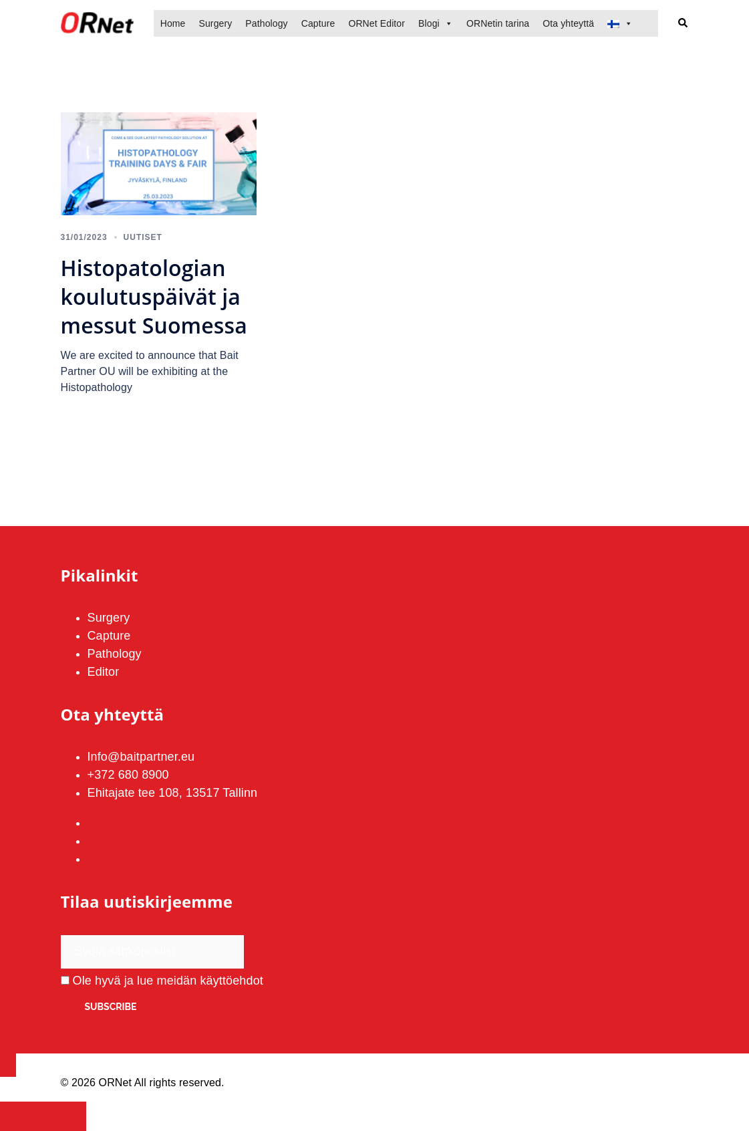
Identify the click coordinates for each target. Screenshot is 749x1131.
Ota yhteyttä (568, 23)
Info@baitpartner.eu (141, 756)
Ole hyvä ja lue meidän (162, 980)
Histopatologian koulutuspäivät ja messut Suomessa (154, 296)
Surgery (215, 23)
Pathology (266, 23)
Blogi (429, 23)
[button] (683, 23)
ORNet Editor (376, 23)
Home (173, 23)
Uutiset (143, 237)
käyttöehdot (231, 980)
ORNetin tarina (497, 23)
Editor (104, 671)
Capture (318, 23)
